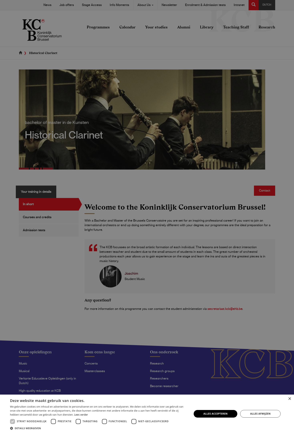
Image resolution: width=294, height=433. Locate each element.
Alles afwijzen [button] (260, 413)
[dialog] (147, 216)
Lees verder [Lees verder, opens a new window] (81, 414)
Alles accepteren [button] (215, 413)
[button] (98, 428)
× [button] (289, 398)
